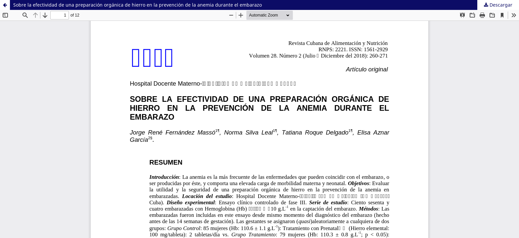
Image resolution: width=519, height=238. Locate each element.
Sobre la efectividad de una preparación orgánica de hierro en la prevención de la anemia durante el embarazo (137, 5)
